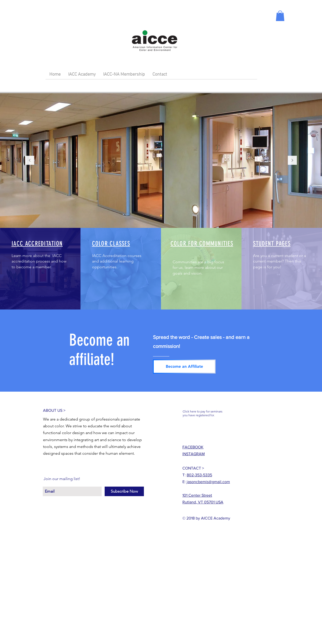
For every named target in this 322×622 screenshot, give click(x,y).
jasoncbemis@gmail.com (208, 482)
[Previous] (29, 161)
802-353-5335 (199, 475)
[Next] (292, 161)
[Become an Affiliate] (184, 366)
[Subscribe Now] (124, 491)
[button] (280, 16)
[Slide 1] (161, 215)
